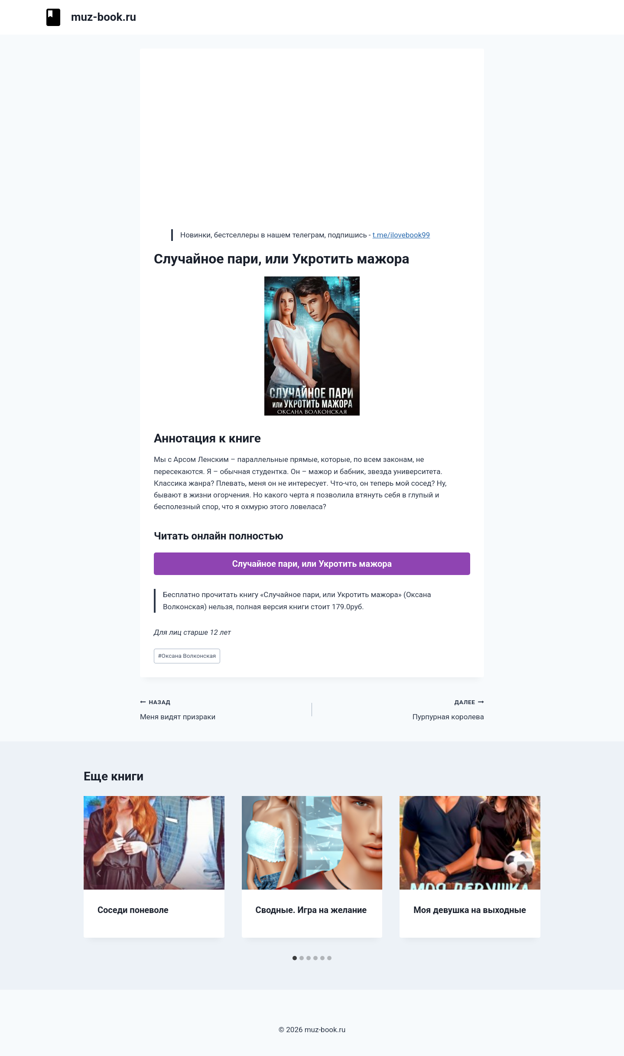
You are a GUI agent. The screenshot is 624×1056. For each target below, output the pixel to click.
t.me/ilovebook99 (401, 235)
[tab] (294, 958)
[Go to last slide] (99, 873)
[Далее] (525, 873)
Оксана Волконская (187, 655)
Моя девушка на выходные (469, 910)
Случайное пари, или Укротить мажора (312, 564)
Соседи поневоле (133, 910)
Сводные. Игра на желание (311, 910)
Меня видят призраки (222, 708)
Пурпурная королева (401, 708)
